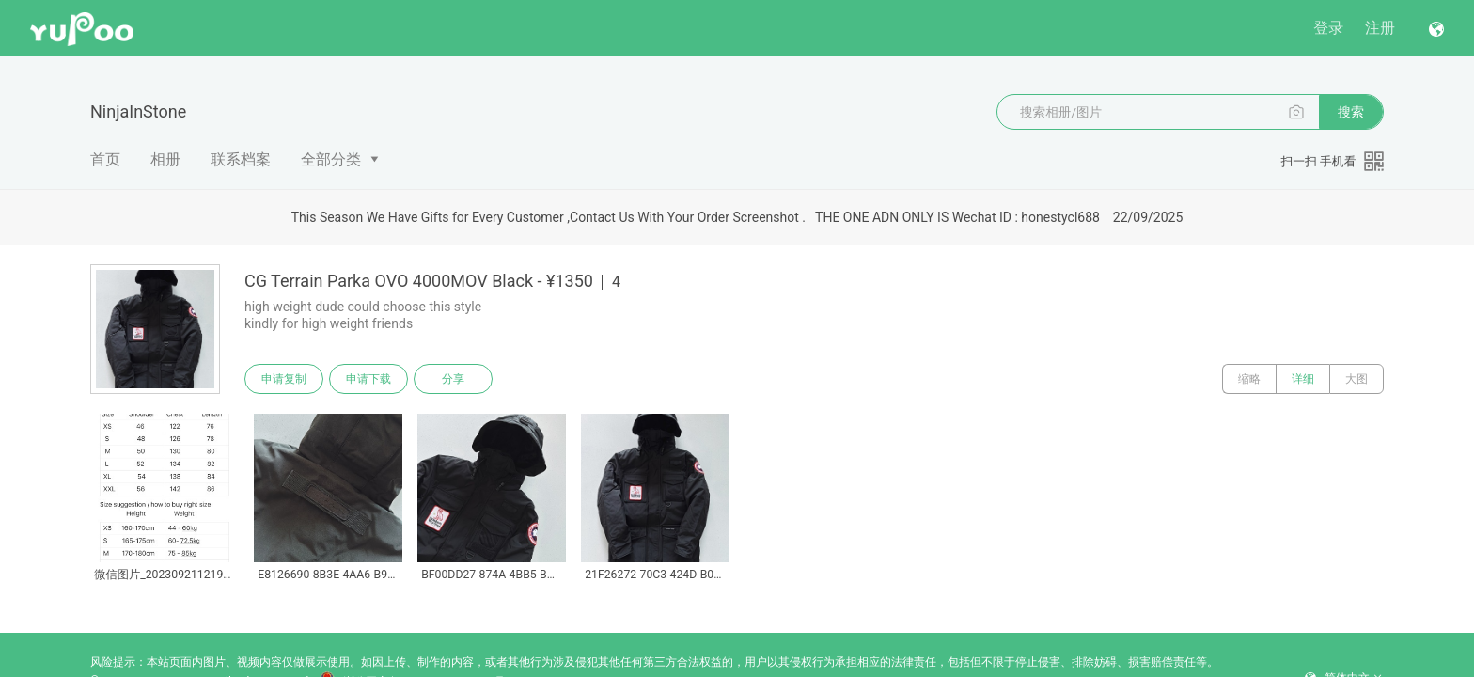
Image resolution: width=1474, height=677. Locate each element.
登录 (1328, 28)
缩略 (1249, 379)
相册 (165, 159)
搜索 (1351, 111)
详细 (1303, 379)
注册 (1380, 28)
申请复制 (283, 379)
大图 (1356, 379)
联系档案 (241, 159)
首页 (105, 159)
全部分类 (331, 159)
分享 (453, 379)
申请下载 (368, 379)
